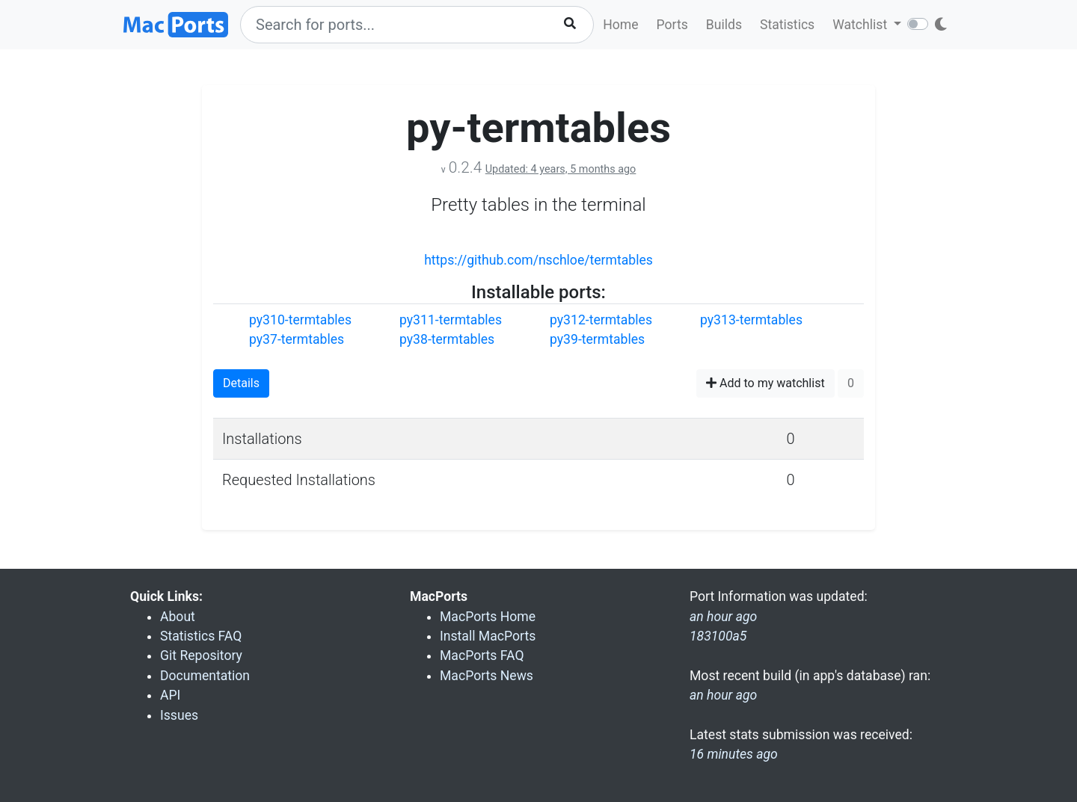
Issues (179, 715)
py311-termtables (450, 319)
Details (241, 383)
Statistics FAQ (201, 636)
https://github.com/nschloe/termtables (538, 260)
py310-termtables (300, 319)
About (177, 616)
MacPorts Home (488, 616)
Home (620, 24)
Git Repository (201, 655)
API (170, 695)
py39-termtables (597, 339)
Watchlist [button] (861, 24)
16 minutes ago (734, 754)
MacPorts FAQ (482, 655)
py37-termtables (296, 339)
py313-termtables (751, 319)
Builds (724, 24)
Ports (672, 24)
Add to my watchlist (765, 383)
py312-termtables (601, 319)
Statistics (787, 24)
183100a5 (718, 636)
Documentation (205, 675)
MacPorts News (486, 675)
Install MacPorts (488, 636)
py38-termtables (446, 339)
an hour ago (723, 695)
